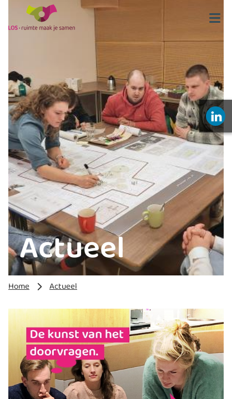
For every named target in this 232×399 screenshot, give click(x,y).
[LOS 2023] (41, 17)
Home (18, 286)
